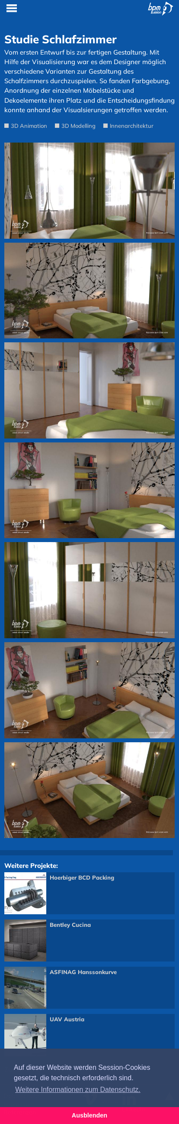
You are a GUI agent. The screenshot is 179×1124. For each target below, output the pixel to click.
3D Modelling (78, 125)
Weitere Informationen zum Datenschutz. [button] (78, 1089)
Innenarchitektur (131, 125)
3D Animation (29, 125)
